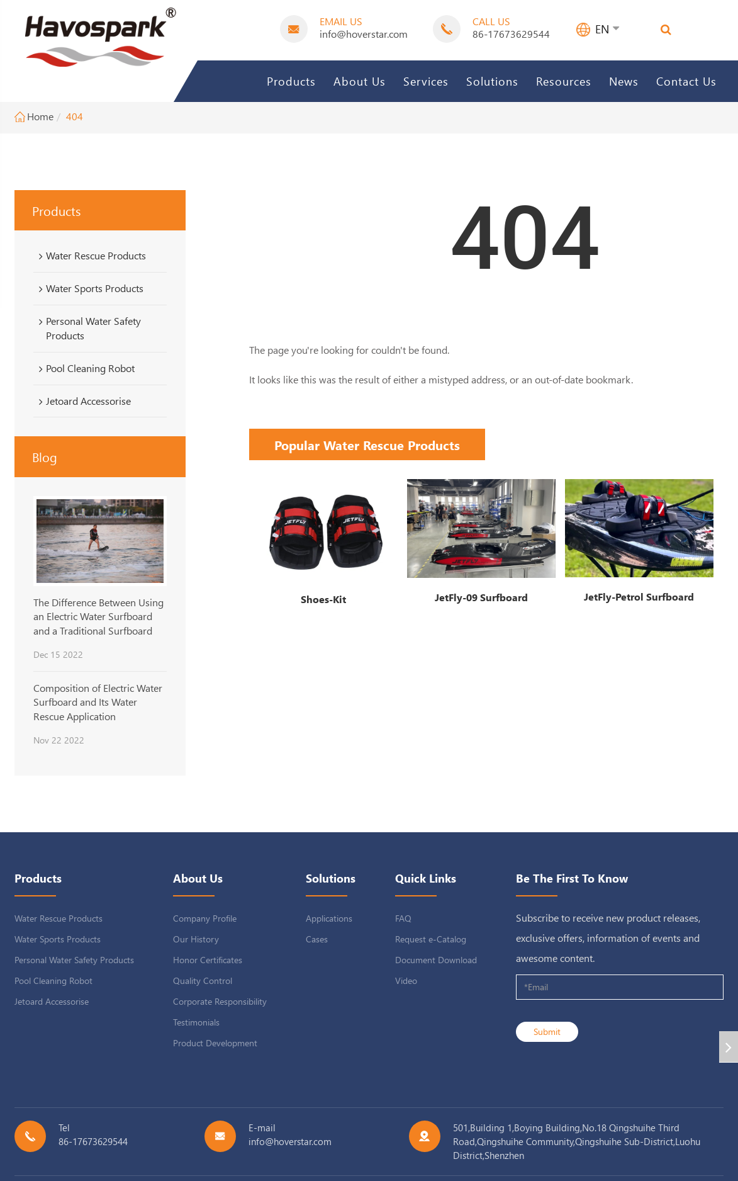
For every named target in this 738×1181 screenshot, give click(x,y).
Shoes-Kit (323, 599)
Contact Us (686, 81)
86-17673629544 (511, 33)
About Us (359, 81)
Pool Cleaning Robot (85, 368)
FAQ (403, 918)
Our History (196, 939)
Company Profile (205, 918)
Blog (44, 456)
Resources (563, 81)
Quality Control (202, 980)
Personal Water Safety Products (88, 328)
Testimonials (196, 1022)
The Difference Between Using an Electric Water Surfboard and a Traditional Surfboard (98, 616)
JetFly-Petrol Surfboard (639, 596)
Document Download (436, 960)
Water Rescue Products (90, 256)
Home (40, 116)
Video (406, 980)
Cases (317, 939)
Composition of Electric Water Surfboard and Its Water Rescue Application (97, 702)
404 (74, 116)
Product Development (215, 1043)
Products (291, 81)
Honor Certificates (207, 960)
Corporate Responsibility (220, 1001)
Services (426, 81)
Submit (547, 1031)
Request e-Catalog (430, 939)
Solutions (492, 81)
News (624, 81)
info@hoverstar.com (364, 33)
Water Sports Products (89, 288)
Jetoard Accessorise (83, 401)
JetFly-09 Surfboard (481, 597)
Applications (329, 918)
